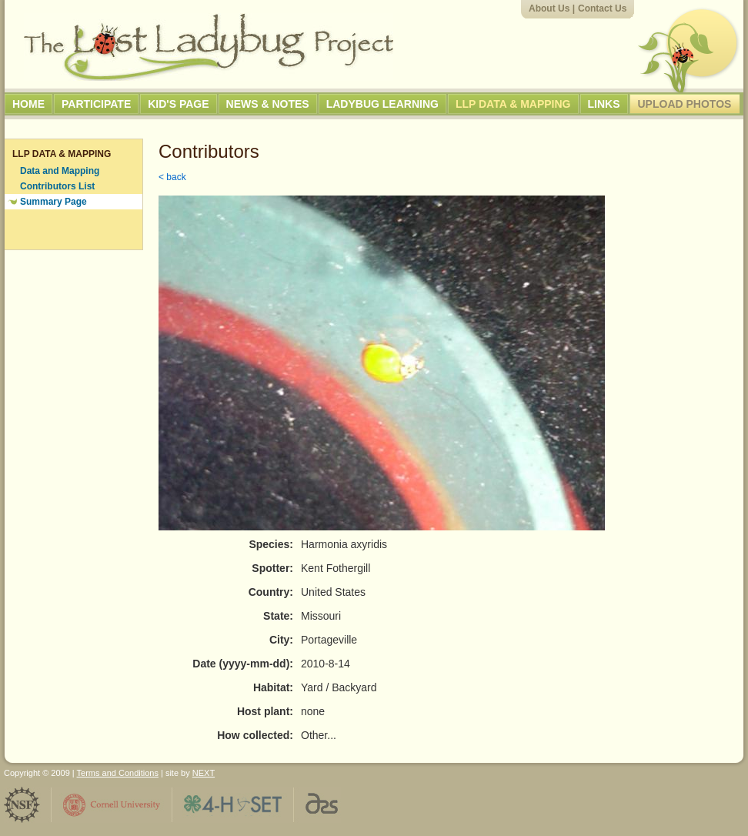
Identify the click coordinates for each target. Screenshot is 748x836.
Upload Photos (685, 104)
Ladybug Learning (382, 104)
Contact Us (602, 8)
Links (604, 104)
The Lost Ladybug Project (208, 47)
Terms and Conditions (118, 772)
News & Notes (267, 104)
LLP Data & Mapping (513, 104)
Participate (96, 104)
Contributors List (57, 186)
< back (172, 177)
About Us (549, 8)
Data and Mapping (59, 171)
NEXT (203, 772)
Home (28, 104)
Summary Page (53, 201)
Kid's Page (178, 104)
